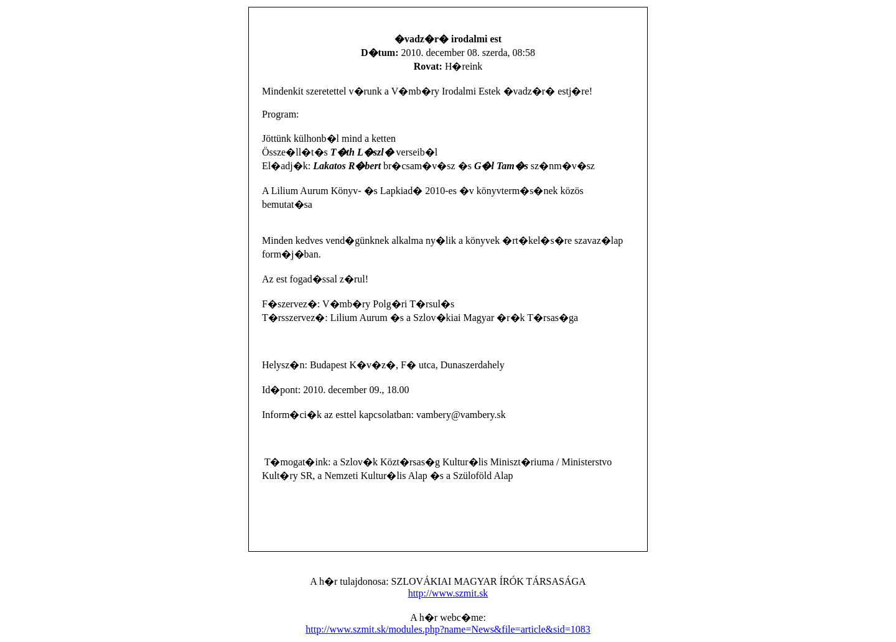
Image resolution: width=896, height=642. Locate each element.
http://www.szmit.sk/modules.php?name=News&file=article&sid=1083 (448, 629)
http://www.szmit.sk (448, 593)
